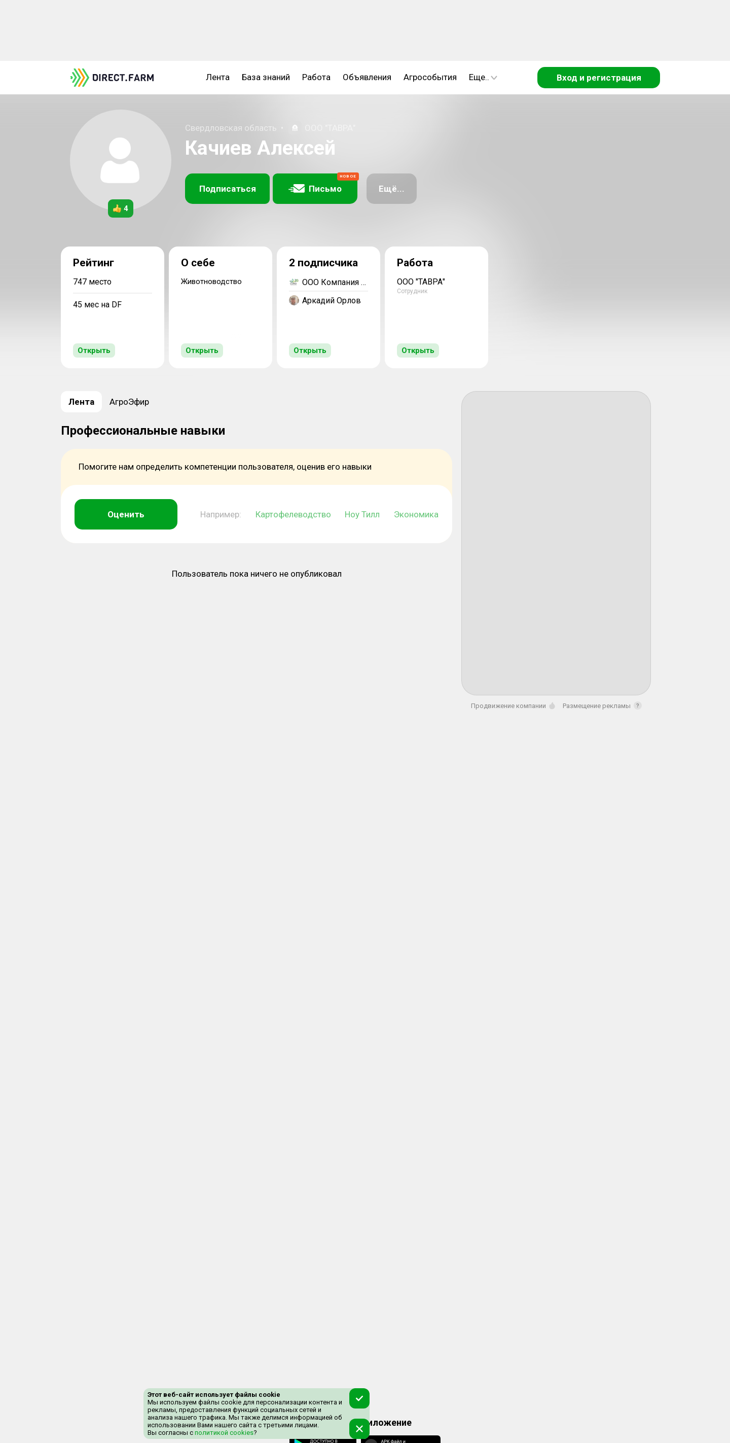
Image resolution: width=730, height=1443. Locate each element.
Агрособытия (430, 77)
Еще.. (483, 77)
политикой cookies (223, 1432)
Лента (218, 77)
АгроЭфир (129, 402)
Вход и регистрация (599, 78)
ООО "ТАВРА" (330, 128)
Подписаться (227, 189)
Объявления (367, 77)
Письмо (322, 183)
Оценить (125, 514)
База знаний (266, 77)
